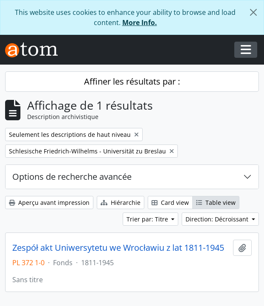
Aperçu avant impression (49, 202)
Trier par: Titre (148, 219)
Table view (216, 202)
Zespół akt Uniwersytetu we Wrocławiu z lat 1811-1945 (118, 248)
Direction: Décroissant (217, 219)
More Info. (139, 22)
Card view (170, 202)
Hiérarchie (120, 202)
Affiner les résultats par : (132, 81)
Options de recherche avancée (72, 176)
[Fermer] (253, 12)
